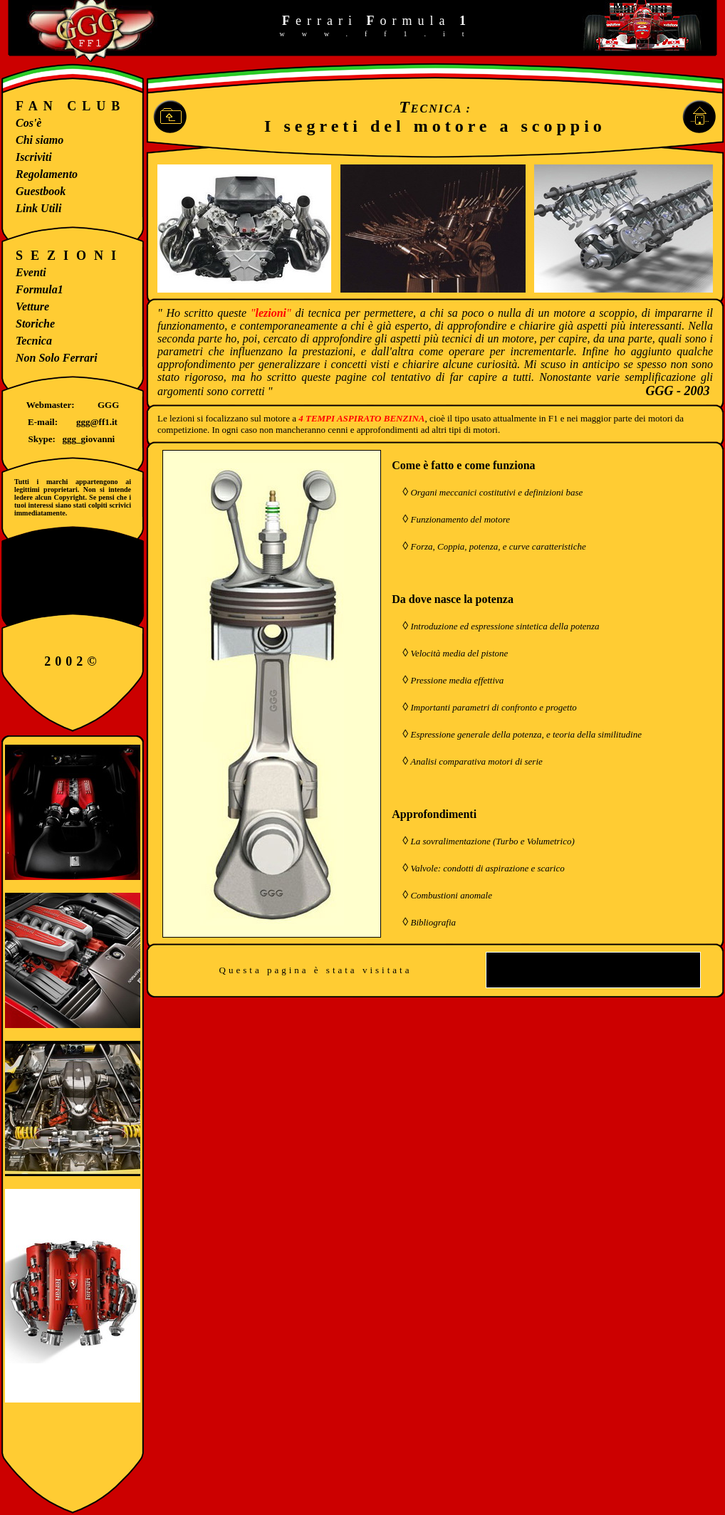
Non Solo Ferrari (57, 358)
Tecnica (34, 341)
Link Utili (38, 208)
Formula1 (39, 289)
